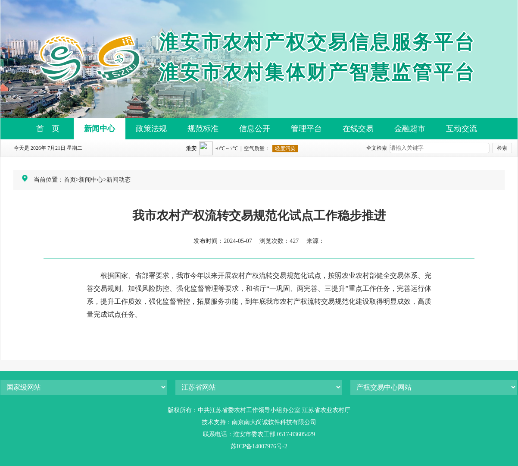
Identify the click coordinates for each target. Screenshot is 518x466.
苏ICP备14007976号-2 (259, 446)
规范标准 (202, 128)
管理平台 (306, 128)
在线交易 (358, 128)
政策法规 (151, 128)
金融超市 (409, 128)
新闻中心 (99, 128)
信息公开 (254, 128)
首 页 (47, 128)
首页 (70, 179)
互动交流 (461, 128)
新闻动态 (118, 179)
